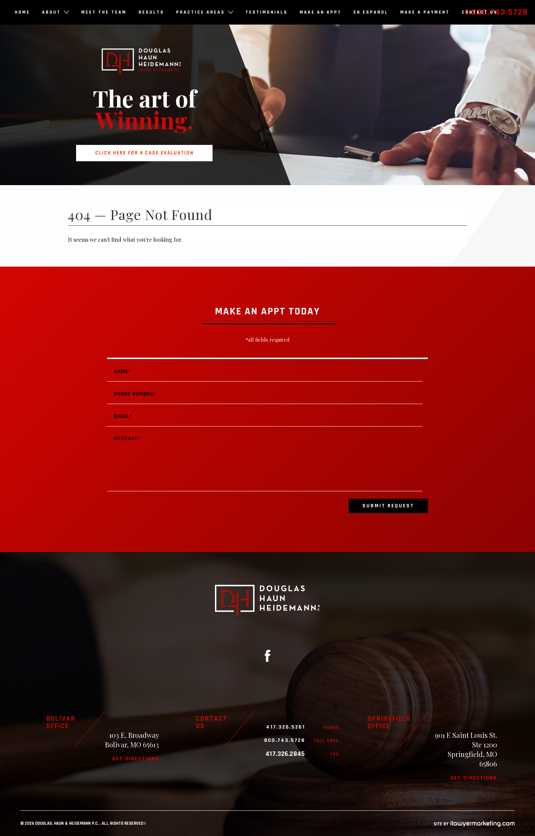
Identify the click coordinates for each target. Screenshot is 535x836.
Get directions (135, 759)
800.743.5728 (284, 740)
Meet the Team (104, 12)
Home (22, 12)
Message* (264, 460)
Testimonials (266, 12)
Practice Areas (204, 12)
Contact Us (479, 12)
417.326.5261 (285, 727)
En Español (370, 12)
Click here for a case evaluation (144, 153)
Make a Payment (425, 12)
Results (151, 12)
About (55, 12)
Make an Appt (321, 12)
